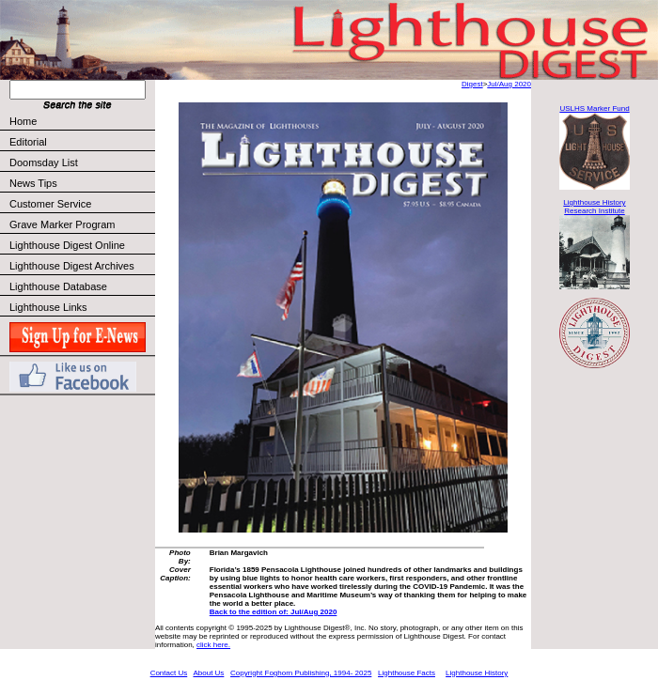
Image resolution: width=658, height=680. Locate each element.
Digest (472, 84)
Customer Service (81, 203)
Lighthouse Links (48, 307)
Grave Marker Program (62, 224)
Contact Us (169, 673)
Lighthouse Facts (406, 673)
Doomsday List (43, 162)
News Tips (33, 183)
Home (23, 121)
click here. (213, 645)
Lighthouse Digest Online (67, 245)
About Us (208, 673)
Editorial (81, 141)
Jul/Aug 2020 (509, 84)
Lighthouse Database (58, 286)
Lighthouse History (477, 673)
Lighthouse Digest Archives (71, 265)
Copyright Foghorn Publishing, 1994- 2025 (300, 673)
